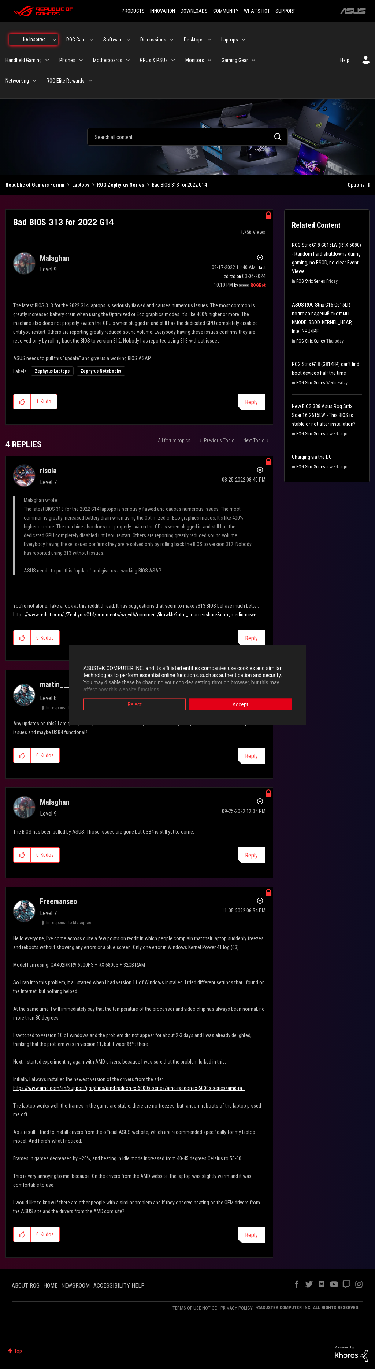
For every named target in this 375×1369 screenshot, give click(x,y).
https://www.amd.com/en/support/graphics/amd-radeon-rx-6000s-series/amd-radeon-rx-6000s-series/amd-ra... (129, 1088)
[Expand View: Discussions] (171, 39)
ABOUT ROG (26, 1285)
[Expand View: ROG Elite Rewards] (90, 81)
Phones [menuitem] (67, 60)
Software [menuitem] (113, 40)
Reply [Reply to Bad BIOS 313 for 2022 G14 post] (251, 402)
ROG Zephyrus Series (120, 185)
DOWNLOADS (194, 11)
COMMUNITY (225, 11)
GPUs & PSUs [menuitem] (154, 60)
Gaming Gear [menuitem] (235, 60)
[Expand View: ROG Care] (91, 39)
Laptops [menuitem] (229, 40)
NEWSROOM (75, 1285)
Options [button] (356, 185)
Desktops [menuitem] (194, 40)
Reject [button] (134, 704)
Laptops (80, 185)
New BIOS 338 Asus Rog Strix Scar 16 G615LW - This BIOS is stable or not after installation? (324, 415)
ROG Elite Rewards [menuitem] (66, 81)
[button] (22, 401)
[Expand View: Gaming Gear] (253, 60)
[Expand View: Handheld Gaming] (47, 60)
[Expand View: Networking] (34, 81)
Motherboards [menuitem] (107, 60)
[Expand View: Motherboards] (127, 60)
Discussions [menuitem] (153, 40)
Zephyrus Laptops (52, 371)
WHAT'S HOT (257, 11)
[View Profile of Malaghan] (55, 258)
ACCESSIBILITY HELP (119, 1285)
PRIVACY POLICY (236, 1308)
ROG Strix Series (310, 281)
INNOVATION (162, 11)
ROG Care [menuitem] (76, 40)
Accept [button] (241, 704)
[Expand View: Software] (128, 39)
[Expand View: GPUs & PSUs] (173, 60)
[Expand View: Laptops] (243, 39)
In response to (65, 707)
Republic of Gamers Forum (34, 185)
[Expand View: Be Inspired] (54, 40)
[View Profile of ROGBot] (258, 285)
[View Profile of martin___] (55, 684)
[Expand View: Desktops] (209, 39)
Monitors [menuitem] (194, 60)
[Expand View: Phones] (81, 60)
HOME (50, 1285)
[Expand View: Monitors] (209, 60)
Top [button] (18, 1351)
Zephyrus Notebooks (101, 371)
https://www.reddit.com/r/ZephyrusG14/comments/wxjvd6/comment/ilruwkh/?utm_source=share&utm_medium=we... (136, 615)
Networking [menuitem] (17, 81)
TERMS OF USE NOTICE (194, 1308)
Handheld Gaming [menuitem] (23, 60)
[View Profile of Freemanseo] (58, 901)
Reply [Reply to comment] (251, 638)
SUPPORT (285, 11)
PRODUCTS (133, 11)
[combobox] (187, 137)
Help (344, 60)
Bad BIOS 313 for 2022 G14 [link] (179, 185)
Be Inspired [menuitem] (34, 39)
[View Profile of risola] (48, 470)
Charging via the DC (312, 457)
